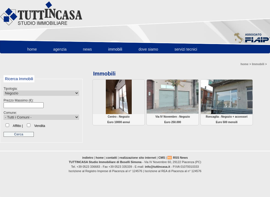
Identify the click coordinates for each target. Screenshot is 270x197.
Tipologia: (41, 91)
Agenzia (60, 49)
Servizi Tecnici (186, 49)
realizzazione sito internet (137, 157)
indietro (87, 157)
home (32, 49)
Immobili (115, 49)
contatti (111, 157)
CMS (161, 157)
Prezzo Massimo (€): (24, 103)
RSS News (180, 157)
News (87, 49)
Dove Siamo (148, 49)
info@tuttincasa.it (157, 166)
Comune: (41, 115)
